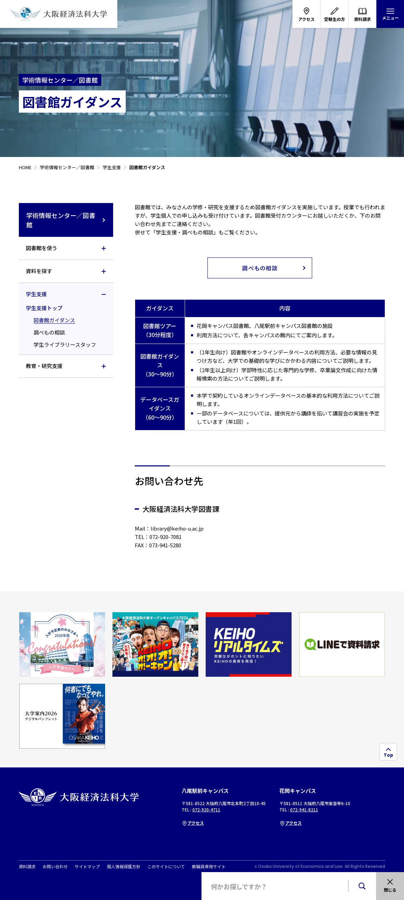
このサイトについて (166, 866)
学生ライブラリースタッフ (65, 344)
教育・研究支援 (44, 365)
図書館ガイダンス (54, 320)
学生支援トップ (44, 308)
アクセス (193, 823)
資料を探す (39, 271)
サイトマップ (87, 866)
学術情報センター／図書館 (66, 220)
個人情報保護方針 (123, 866)
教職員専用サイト (209, 866)
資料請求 (27, 866)
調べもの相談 (49, 332)
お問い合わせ (55, 866)
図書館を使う (41, 248)
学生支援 (36, 294)
